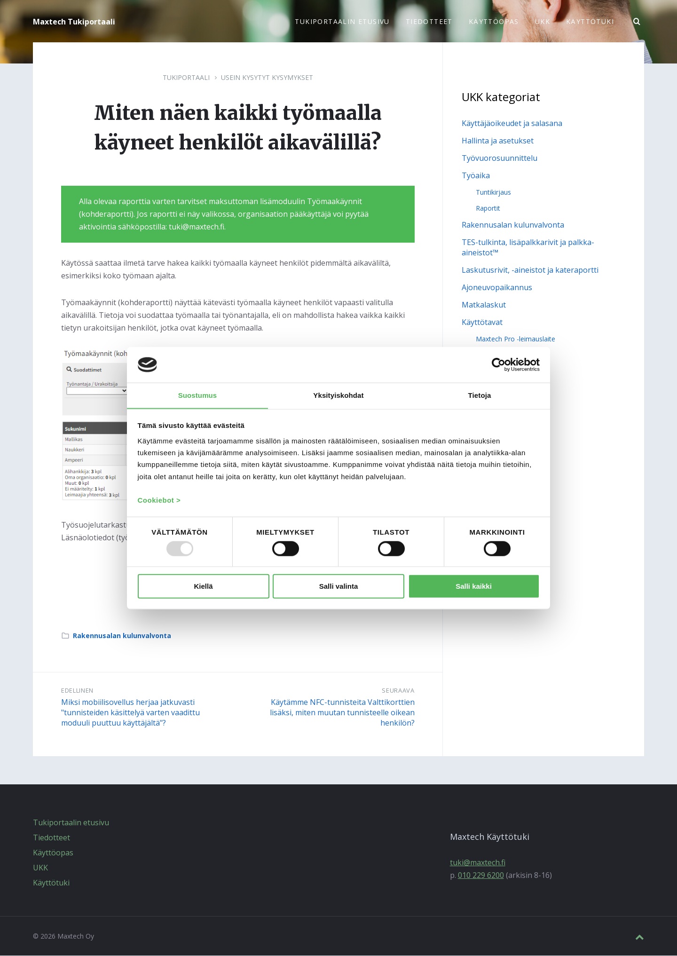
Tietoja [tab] (479, 395)
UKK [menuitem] (542, 21)
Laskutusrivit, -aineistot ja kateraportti (530, 270)
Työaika (476, 176)
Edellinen (77, 691)
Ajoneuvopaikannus (497, 288)
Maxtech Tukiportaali (74, 21)
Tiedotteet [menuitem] (429, 21)
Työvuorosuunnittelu (499, 158)
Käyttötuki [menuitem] (590, 21)
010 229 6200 (481, 875)
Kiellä (203, 587)
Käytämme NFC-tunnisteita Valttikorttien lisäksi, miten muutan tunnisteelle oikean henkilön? (342, 712)
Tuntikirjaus (493, 192)
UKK (40, 868)
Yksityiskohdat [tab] (338, 395)
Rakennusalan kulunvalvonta (122, 636)
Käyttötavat (482, 322)
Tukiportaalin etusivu (71, 823)
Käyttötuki (51, 883)
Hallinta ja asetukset (498, 141)
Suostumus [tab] (197, 395)
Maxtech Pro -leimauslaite (515, 339)
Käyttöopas (53, 853)
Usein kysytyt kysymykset (267, 77)
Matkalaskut (484, 305)
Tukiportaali (186, 77)
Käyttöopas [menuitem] (494, 21)
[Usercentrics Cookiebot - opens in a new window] (498, 364)
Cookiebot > (159, 501)
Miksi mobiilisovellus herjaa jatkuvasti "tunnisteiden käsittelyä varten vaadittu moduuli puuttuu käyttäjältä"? (130, 712)
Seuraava (398, 691)
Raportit (488, 208)
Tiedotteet (51, 838)
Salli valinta (338, 587)
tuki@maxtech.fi (477, 863)
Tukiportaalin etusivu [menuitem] (342, 21)
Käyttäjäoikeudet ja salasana (512, 124)
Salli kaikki (474, 587)
